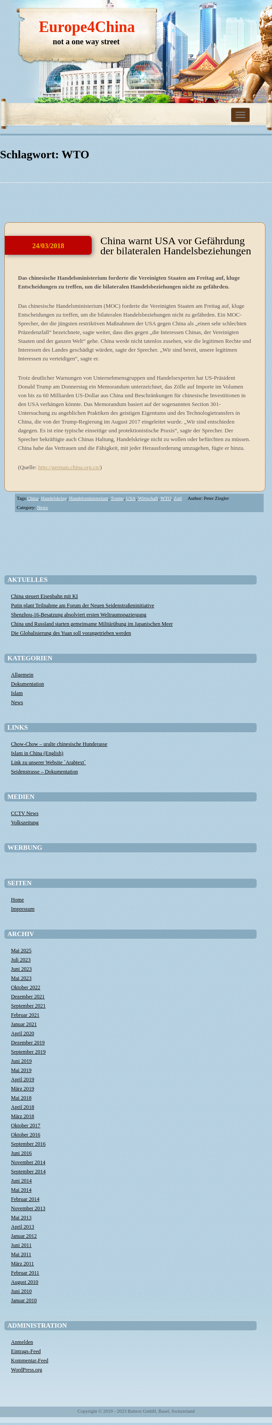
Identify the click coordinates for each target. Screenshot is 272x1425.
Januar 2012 (24, 1236)
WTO (166, 498)
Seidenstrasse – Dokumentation (44, 772)
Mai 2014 (21, 1190)
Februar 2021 (25, 1015)
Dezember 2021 (28, 997)
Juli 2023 (21, 960)
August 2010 (24, 1282)
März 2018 (22, 1116)
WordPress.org (26, 1370)
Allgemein (22, 675)
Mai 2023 (21, 978)
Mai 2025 (21, 951)
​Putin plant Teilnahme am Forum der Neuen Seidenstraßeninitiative (82, 605)
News (42, 507)
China (33, 498)
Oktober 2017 (25, 1125)
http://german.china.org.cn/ (69, 467)
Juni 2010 (21, 1291)
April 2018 (22, 1107)
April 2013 (22, 1227)
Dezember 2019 (28, 1043)
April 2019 (22, 1079)
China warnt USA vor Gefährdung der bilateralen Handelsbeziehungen (175, 245)
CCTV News (25, 813)
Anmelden (22, 1342)
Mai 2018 (21, 1098)
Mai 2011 (21, 1254)
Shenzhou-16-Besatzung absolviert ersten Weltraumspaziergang (79, 615)
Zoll (178, 498)
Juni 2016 (21, 1153)
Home (17, 900)
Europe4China (87, 27)
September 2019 (28, 1052)
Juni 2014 (21, 1181)
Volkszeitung (25, 822)
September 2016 (28, 1144)
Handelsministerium (88, 498)
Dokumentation (27, 684)
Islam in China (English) (37, 753)
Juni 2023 (21, 969)
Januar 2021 (24, 1024)
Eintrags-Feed (26, 1351)
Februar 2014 (25, 1199)
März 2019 (22, 1089)
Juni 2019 (21, 1061)
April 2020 (22, 1033)
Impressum (23, 909)
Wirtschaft (148, 498)
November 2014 (28, 1162)
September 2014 (28, 1171)
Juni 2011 (21, 1245)
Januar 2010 (24, 1300)
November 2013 (28, 1208)
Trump (117, 498)
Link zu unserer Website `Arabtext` (48, 762)
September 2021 (28, 1006)
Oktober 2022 (25, 987)
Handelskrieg (54, 498)
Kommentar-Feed (29, 1360)
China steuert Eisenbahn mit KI (44, 596)
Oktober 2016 (25, 1135)
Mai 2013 (21, 1218)
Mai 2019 (21, 1070)
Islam (17, 693)
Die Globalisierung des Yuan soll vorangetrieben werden (71, 633)
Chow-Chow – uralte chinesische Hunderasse (59, 744)
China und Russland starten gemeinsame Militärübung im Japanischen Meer (92, 624)
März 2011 (22, 1264)
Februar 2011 (25, 1273)
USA (131, 498)
